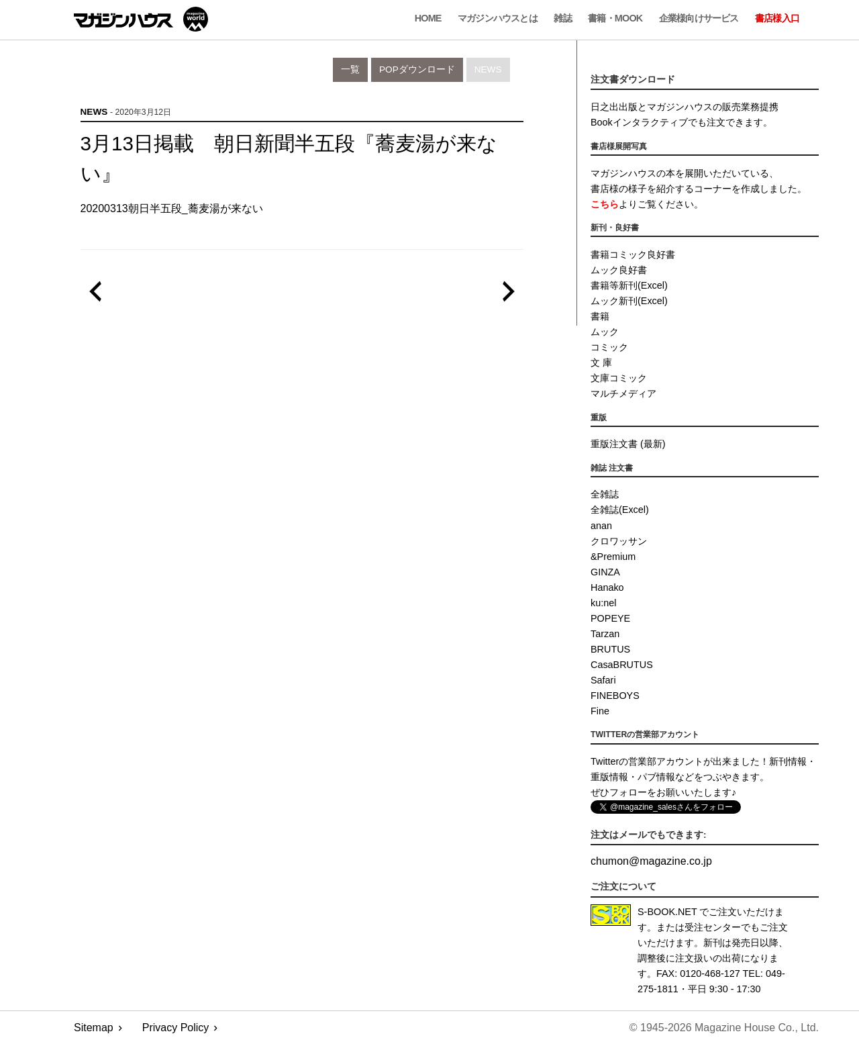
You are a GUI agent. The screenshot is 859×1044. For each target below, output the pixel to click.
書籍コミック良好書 (633, 254)
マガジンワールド (141, 19)
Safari (603, 680)
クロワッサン (619, 541)
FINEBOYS (615, 695)
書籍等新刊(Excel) (629, 285)
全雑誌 (605, 494)
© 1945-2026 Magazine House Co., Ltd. (724, 1027)
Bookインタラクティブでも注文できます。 (681, 122)
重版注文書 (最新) (628, 443)
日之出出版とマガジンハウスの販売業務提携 (684, 106)
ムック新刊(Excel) (629, 300)
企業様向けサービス (699, 18)
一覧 (350, 69)
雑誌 (562, 18)
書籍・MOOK (615, 18)
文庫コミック (619, 378)
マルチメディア (623, 393)
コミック (609, 347)
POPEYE (610, 618)
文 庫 (601, 362)
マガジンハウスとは (498, 18)
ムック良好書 (619, 270)
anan (601, 525)
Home (428, 18)
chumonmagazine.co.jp (651, 861)
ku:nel (603, 603)
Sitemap (93, 1027)
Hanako (607, 587)
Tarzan (605, 633)
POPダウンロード (417, 69)
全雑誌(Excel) (620, 509)
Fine (600, 711)
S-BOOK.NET (667, 911)
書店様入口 (777, 18)
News (488, 69)
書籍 (600, 316)
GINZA (605, 572)
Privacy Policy (175, 1027)
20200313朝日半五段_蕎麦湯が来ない (172, 208)
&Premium (613, 556)
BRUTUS (610, 649)
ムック (605, 331)
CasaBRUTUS (622, 664)
